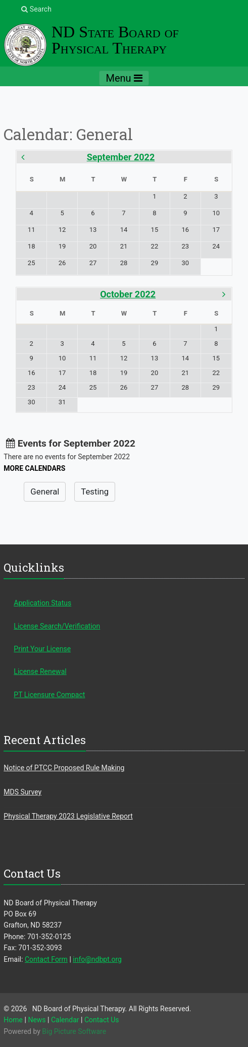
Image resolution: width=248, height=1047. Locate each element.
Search (36, 9)
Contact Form (46, 959)
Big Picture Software (74, 1031)
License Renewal (40, 671)
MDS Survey (22, 792)
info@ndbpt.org (97, 959)
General (44, 491)
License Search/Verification (57, 626)
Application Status (42, 603)
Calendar (65, 1020)
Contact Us (101, 1020)
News (36, 1020)
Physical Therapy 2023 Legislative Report (68, 816)
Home (13, 1020)
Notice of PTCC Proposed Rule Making (64, 768)
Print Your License (42, 649)
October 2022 (128, 294)
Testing (95, 491)
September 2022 (121, 157)
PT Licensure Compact (49, 695)
